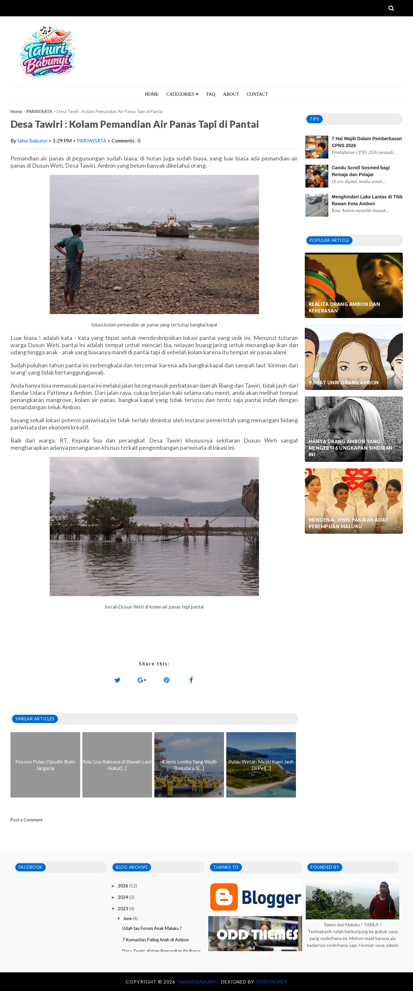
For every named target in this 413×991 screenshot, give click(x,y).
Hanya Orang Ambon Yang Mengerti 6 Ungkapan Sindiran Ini (351, 448)
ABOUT (231, 94)
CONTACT (257, 94)
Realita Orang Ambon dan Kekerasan (344, 307)
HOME (152, 94)
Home (16, 111)
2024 (123, 897)
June (128, 918)
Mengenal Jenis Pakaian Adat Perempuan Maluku (349, 523)
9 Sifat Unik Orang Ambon (344, 382)
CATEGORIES (182, 94)
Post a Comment (26, 819)
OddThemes (271, 981)
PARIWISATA (39, 111)
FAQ (210, 94)
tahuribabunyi (32, 140)
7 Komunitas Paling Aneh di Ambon (155, 939)
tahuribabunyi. (199, 981)
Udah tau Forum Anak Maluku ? (152, 928)
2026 (123, 885)
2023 (123, 908)
